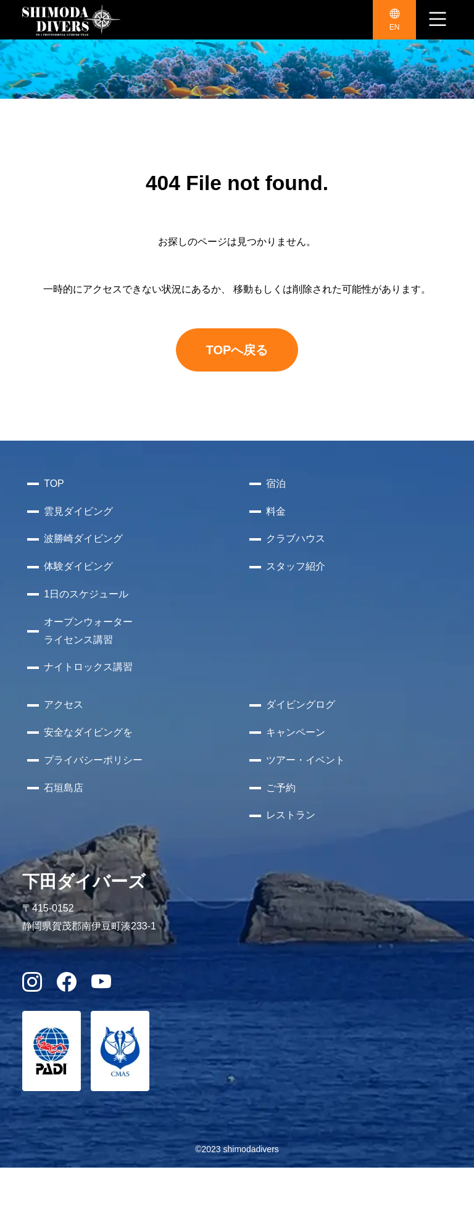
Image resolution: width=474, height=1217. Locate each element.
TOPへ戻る (237, 350)
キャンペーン (295, 732)
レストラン (290, 815)
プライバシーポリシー (93, 760)
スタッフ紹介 (295, 566)
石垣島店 (63, 788)
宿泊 (276, 483)
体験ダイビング (78, 566)
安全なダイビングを (88, 732)
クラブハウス (295, 538)
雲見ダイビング (78, 511)
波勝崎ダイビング (83, 538)
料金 (276, 511)
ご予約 (281, 788)
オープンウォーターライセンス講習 (88, 631)
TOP (54, 483)
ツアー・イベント (305, 760)
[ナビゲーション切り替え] (437, 20)
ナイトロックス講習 (88, 667)
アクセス (63, 704)
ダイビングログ (300, 704)
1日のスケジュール (86, 594)
